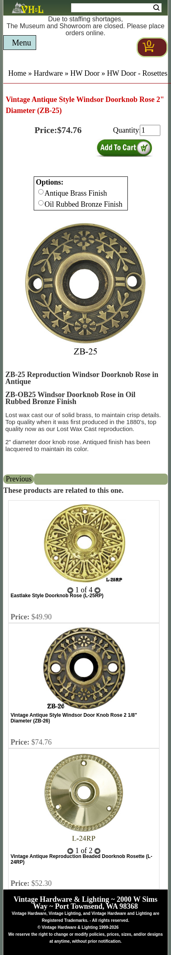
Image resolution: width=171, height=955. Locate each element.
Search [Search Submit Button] (156, 7)
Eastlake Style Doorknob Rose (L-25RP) (57, 595)
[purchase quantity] (150, 130)
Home (17, 73)
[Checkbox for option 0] (41, 191)
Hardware (48, 73)
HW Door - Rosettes (137, 73)
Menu (21, 42)
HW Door (84, 73)
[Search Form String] (116, 7)
